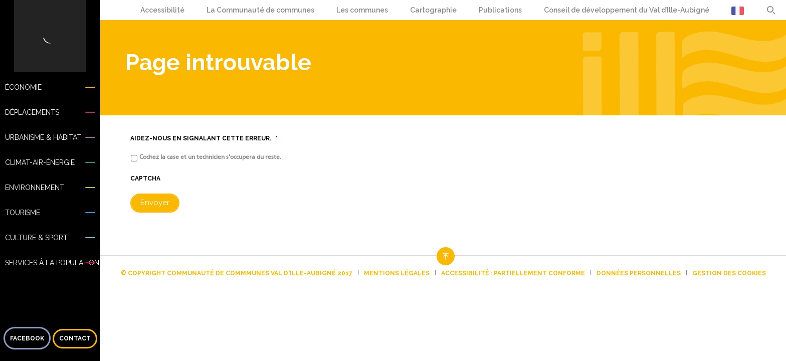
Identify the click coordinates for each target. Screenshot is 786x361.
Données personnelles (639, 273)
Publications (500, 10)
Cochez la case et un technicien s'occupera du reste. (210, 157)
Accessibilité (162, 10)
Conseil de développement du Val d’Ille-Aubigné (626, 10)
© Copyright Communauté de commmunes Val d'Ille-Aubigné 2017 (236, 273)
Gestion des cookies (729, 273)
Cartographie (433, 10)
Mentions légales (397, 273)
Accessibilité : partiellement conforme (513, 273)
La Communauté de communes (260, 10)
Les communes (362, 10)
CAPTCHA (145, 178)
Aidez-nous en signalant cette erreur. (204, 138)
